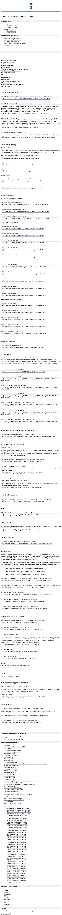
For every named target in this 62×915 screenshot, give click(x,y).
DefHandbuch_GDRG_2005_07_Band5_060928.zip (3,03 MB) (19, 333)
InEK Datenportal (8, 748)
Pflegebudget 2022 (8, 757)
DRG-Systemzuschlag (9, 786)
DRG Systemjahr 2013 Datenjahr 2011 (16, 847)
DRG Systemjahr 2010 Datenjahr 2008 (16, 853)
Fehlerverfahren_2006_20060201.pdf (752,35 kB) (16, 644)
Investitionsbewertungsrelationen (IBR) (13, 782)
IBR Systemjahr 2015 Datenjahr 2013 (16, 878)
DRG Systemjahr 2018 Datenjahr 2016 (16, 839)
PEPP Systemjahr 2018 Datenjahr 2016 (17, 822)
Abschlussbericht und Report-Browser (11, 70)
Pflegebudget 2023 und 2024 (11, 755)
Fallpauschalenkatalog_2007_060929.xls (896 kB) (15, 155)
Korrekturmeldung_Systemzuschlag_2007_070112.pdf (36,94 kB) (20, 608)
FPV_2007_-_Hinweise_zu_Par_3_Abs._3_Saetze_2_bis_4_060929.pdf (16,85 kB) (24, 137)
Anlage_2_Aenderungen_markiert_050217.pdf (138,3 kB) (18, 629)
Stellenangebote (8, 894)
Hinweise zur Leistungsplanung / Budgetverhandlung (15, 69)
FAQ (5, 805)
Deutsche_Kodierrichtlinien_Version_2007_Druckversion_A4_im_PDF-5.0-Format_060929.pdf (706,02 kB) (30, 396)
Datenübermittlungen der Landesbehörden (14, 803)
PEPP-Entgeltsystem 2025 (10, 769)
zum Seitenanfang (6, 914)
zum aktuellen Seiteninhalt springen (13, 38)
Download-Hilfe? (45, 98)
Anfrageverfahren (8, 801)
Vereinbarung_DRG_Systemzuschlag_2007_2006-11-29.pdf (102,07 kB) (22, 580)
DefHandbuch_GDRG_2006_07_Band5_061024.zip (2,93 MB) (19, 295)
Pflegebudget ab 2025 (9, 753)
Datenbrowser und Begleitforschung (13, 798)
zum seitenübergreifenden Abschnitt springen (15, 43)
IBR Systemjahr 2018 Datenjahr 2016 (16, 873)
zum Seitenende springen (10, 45)
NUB (3, 74)
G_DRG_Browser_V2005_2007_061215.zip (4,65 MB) (17, 473)
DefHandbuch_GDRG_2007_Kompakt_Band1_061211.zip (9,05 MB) (21, 204)
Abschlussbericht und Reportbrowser (13, 444)
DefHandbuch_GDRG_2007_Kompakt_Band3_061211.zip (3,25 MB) (21, 218)
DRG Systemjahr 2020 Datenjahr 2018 (16, 835)
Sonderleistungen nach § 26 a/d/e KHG (14, 789)
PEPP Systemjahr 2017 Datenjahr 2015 (17, 824)
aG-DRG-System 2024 (9, 777)
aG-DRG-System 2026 (9, 774)
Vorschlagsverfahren (7, 77)
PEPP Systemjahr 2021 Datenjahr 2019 (17, 817)
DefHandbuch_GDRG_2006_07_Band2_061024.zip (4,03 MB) (19, 274)
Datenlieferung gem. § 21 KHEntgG (11, 81)
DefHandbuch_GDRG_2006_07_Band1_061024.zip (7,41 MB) (19, 267)
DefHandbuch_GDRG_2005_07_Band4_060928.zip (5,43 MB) (19, 326)
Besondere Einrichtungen (8, 72)
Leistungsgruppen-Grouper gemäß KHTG (14, 746)
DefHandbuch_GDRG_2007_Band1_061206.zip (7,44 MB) (18, 228)
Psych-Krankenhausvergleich (11, 765)
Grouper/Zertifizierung (7, 65)
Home (5, 889)
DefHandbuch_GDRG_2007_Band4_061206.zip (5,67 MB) (18, 250)
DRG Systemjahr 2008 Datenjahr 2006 (16, 856)
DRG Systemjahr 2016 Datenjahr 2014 (16, 842)
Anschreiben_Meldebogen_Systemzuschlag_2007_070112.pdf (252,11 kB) (22, 594)
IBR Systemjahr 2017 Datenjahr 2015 (16, 875)
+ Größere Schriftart (12, 25)
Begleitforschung (6, 86)
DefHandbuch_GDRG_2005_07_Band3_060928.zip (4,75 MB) (19, 319)
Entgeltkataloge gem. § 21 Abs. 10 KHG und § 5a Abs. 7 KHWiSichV (21, 781)
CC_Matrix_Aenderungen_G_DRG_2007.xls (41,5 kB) (17, 487)
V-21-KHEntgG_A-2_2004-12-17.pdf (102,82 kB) (16, 622)
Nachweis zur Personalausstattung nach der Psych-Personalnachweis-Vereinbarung (25, 764)
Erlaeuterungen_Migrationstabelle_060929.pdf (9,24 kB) (18, 188)
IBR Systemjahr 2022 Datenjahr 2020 (16, 866)
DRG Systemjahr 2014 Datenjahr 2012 (16, 846)
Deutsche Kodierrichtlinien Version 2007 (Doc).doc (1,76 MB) (19, 371)
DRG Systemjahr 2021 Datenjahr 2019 (16, 834)
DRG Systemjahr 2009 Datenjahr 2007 (16, 854)
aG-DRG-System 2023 (9, 779)
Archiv (5, 737)
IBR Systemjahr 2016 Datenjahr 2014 (16, 877)
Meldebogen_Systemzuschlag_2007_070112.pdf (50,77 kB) (19, 601)
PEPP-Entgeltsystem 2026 (10, 767)
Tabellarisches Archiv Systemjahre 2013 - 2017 (19, 810)
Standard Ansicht (11, 31)
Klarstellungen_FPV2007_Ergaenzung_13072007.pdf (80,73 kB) (20, 113)
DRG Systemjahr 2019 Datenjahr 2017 (16, 837)
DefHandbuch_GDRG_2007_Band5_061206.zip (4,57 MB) (18, 257)
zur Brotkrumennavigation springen (12, 40)
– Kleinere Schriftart (12, 27)
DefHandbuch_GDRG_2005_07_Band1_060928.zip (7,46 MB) (19, 305)
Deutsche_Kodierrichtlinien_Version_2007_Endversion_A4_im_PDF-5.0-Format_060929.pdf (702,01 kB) (30, 378)
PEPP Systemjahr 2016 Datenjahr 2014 (17, 825)
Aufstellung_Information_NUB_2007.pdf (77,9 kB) (16, 515)
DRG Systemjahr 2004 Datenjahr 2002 (16, 863)
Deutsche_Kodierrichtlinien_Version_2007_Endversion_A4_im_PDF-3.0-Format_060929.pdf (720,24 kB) (30, 387)
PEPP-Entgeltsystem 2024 (10, 770)
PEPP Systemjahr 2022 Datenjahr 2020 (17, 815)
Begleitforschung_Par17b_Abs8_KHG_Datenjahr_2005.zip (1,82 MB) (21, 715)
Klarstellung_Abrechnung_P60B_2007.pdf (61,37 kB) (17, 127)
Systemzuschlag (6, 79)
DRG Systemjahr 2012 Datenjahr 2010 (16, 849)
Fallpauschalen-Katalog (8, 62)
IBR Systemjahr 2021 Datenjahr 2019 (16, 868)
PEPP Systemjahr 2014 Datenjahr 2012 (17, 829)
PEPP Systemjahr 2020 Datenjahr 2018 (17, 818)
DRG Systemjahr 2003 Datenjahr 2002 (16, 865)
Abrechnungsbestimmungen (9, 60)
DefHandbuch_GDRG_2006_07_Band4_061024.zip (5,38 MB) (19, 288)
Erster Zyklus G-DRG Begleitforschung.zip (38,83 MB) (17, 722)
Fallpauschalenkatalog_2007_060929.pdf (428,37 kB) (16, 158)
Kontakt (6, 890)
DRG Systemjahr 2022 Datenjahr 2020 (16, 832)
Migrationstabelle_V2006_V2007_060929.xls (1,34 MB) (17, 181)
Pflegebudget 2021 (8, 758)
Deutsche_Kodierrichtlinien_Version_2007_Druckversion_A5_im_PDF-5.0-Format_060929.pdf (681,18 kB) (30, 413)
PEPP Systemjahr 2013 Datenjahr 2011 (17, 830)
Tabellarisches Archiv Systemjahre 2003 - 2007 (19, 813)
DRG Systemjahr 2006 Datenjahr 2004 (16, 859)
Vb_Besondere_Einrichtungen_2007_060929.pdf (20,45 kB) (19, 501)
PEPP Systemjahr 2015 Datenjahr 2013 (17, 827)
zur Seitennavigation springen (11, 41)
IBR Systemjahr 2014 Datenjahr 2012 (16, 880)
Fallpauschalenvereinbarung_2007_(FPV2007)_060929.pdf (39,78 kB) (21, 98)
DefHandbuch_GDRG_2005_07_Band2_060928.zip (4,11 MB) (19, 312)
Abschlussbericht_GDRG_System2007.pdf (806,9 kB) (17, 461)
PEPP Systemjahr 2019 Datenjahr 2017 (17, 820)
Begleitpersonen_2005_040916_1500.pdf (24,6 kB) (16, 530)
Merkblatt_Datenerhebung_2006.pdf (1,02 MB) (15, 651)
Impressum (6, 897)
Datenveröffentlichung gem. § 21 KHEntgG (12, 84)
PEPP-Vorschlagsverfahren (11, 791)
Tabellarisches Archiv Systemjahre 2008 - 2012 (19, 812)
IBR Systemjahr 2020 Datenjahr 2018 (16, 870)
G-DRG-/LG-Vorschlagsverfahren (12, 793)
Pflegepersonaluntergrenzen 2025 (12, 752)
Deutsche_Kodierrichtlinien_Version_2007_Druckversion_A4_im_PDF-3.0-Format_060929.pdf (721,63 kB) (30, 404)
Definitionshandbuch (7, 64)
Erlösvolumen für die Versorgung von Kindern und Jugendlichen (20, 784)
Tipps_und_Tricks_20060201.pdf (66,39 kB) (14, 658)
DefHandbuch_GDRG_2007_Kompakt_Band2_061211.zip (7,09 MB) (21, 211)
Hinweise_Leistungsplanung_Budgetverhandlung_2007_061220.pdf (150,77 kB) (24, 436)
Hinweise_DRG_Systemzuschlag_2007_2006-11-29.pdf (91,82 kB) (20, 587)
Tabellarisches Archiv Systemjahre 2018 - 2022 (19, 808)
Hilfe (5, 902)
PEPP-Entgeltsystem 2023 (10, 772)
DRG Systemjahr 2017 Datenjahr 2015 (16, 841)
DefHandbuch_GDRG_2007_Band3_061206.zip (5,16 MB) (18, 243)
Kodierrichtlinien (6, 67)
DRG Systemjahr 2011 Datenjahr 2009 (16, 851)
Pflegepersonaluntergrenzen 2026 (12, 750)
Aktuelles (6, 892)
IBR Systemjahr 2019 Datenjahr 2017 (16, 871)
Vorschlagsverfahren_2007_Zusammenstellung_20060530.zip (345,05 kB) (22, 543)
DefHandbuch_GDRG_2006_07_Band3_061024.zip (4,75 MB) (19, 281)
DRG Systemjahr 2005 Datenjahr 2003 (16, 861)
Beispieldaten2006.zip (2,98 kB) (12, 665)
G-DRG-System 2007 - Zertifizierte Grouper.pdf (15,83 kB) (18, 347)
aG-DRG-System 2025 (9, 776)
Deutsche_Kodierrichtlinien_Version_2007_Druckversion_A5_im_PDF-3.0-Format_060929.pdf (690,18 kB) (30, 421)
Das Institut (7, 745)
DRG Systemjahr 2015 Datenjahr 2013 (16, 844)
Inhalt (5, 901)
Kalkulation (4, 82)
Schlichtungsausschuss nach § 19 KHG (14, 800)
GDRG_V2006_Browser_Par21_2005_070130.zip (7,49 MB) (19, 697)
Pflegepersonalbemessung (10, 762)
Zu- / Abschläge (6, 76)
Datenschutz (7, 899)
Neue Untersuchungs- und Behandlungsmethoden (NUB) (18, 794)
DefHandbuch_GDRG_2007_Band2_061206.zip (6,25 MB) (18, 235)
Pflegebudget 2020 (8, 760)
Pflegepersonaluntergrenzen (14, 882)
